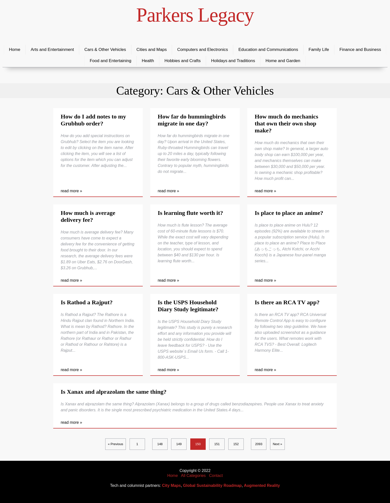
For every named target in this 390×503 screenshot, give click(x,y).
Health (148, 60)
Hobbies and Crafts (182, 60)
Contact (216, 475)
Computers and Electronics (202, 49)
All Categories (193, 475)
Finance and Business (360, 49)
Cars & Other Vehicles (105, 49)
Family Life (319, 49)
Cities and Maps (152, 49)
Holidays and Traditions (233, 60)
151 (217, 444)
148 (160, 444)
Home (14, 49)
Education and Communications (268, 49)
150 (198, 444)
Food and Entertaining (110, 60)
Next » (277, 444)
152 (236, 444)
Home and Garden (282, 60)
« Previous (115, 444)
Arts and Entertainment (52, 49)
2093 (258, 444)
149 (179, 444)
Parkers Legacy (195, 15)
